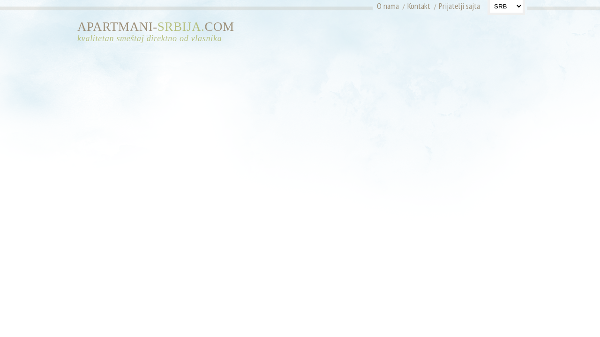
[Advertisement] (440, 35)
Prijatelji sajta (459, 5)
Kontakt (418, 5)
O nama (388, 5)
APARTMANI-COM (159, 32)
